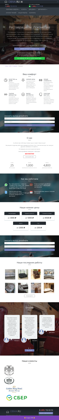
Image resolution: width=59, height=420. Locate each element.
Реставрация (14, 66)
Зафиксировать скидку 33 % (29, 49)
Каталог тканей (11, 13)
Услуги (24, 10)
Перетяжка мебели (12, 10)
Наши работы (22, 13)
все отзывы (29, 350)
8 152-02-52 (12, 6)
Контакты (32, 13)
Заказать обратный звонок (46, 413)
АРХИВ (10, 66)
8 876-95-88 (37, 6)
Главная (6, 66)
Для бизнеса (42, 10)
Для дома (32, 10)
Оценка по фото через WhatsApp (29, 58)
